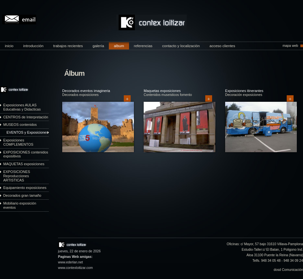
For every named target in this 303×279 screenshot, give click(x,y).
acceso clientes (222, 46)
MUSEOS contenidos (20, 124)
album (119, 46)
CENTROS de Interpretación (25, 117)
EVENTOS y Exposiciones (27, 132)
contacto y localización (181, 46)
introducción (33, 46)
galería (98, 46)
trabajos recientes (68, 46)
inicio (9, 46)
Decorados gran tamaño (22, 195)
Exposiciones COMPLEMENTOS (18, 142)
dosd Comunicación (288, 270)
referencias (143, 46)
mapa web (290, 45)
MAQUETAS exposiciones (23, 164)
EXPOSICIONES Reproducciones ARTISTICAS (16, 176)
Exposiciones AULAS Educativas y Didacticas (22, 107)
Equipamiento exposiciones (24, 188)
